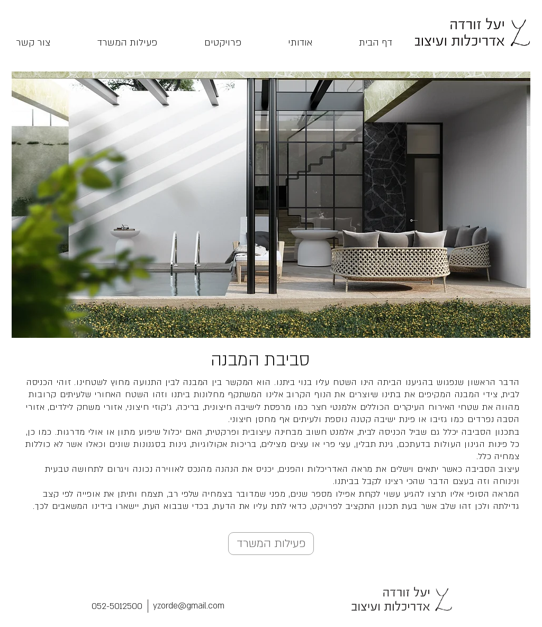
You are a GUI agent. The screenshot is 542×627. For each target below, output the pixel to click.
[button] (271, 204)
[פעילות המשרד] (271, 543)
